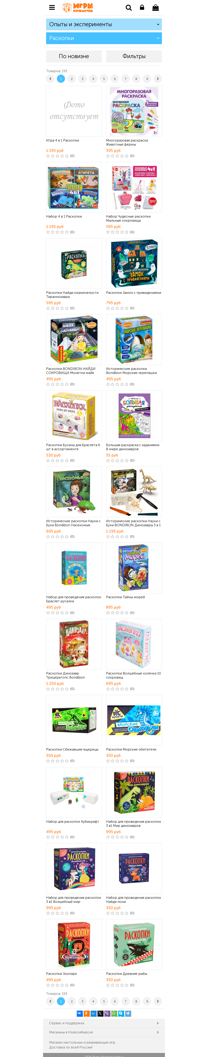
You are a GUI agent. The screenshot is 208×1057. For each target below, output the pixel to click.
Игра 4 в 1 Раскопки (62, 140)
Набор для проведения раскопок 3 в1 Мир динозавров (133, 823)
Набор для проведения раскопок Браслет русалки (73, 599)
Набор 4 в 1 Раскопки (64, 216)
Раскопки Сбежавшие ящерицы (72, 749)
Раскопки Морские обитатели (131, 749)
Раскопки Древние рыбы (126, 974)
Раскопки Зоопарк (61, 974)
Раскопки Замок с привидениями (133, 293)
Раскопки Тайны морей (125, 597)
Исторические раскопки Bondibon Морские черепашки (131, 371)
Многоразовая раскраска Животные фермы (127, 142)
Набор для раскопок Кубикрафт (72, 821)
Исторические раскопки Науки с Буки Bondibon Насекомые (73, 523)
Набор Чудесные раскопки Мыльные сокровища (128, 218)
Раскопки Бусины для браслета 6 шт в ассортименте (73, 447)
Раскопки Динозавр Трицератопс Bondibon (65, 675)
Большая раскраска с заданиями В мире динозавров (132, 447)
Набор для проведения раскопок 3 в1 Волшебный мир (73, 900)
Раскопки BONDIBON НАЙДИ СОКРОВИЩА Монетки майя (70, 371)
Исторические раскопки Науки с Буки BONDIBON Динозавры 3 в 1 (133, 523)
